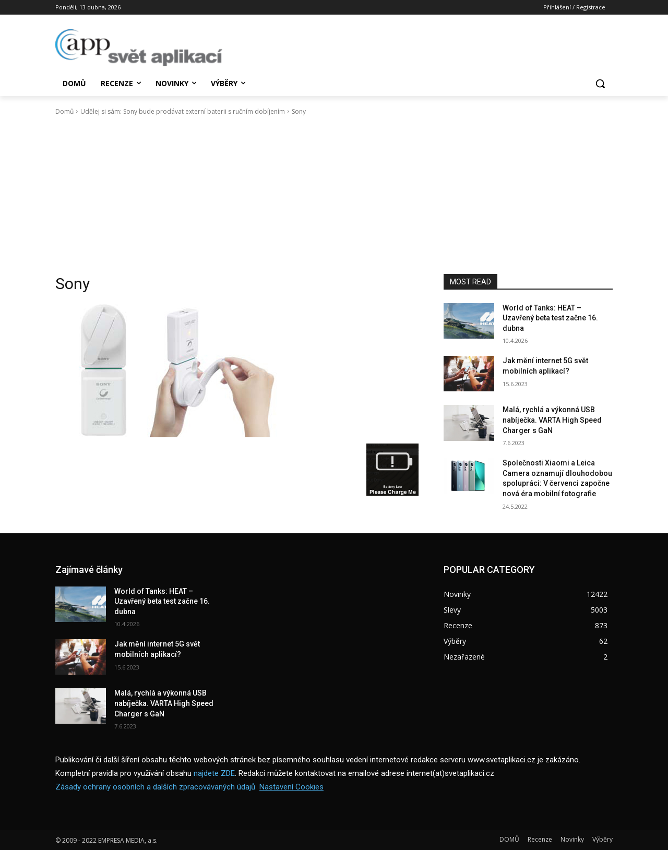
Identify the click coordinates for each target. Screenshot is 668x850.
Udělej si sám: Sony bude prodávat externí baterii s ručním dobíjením (182, 111)
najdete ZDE (214, 773)
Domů (64, 111)
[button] (600, 83)
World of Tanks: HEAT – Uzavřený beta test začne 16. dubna (550, 318)
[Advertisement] (334, 195)
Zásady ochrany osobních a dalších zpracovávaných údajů (155, 787)
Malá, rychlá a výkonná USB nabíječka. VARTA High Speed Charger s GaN (552, 419)
